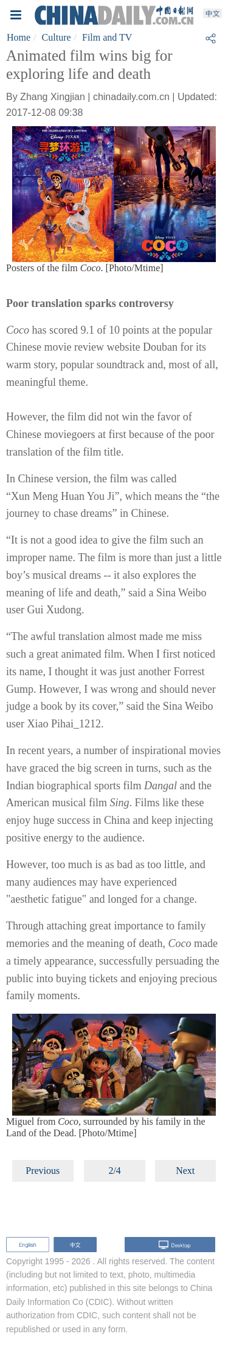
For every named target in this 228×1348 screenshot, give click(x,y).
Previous (43, 1170)
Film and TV (107, 37)
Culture (56, 37)
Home (18, 37)
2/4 (114, 1170)
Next (185, 1170)
